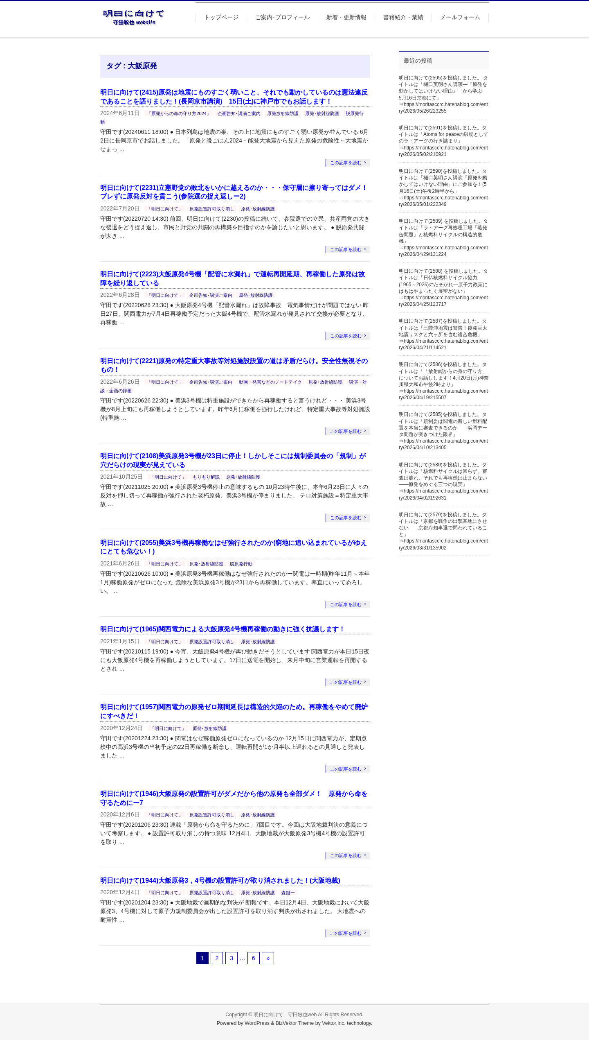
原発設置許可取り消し (211, 208)
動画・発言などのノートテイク (270, 382)
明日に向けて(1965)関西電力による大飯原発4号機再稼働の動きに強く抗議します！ (222, 629)
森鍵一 (288, 892)
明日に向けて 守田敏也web (285, 1014)
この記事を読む (346, 162)
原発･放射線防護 (322, 113)
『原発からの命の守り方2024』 (179, 113)
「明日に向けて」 (165, 208)
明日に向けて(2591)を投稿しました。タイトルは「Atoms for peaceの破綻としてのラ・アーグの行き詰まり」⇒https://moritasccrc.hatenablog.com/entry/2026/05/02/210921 (443, 141)
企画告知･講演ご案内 (239, 113)
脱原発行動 (241, 563)
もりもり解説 (206, 477)
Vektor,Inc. (334, 1023)
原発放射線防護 (283, 113)
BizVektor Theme (295, 1023)
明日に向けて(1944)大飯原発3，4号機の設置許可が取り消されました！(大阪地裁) (220, 880)
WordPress (257, 1023)
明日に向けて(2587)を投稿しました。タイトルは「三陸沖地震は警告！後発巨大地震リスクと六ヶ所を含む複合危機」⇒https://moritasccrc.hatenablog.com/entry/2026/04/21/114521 (443, 334)
